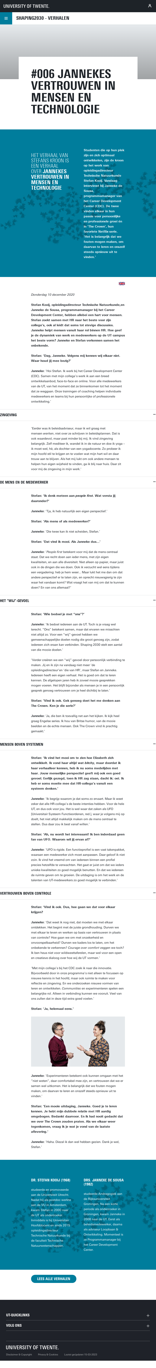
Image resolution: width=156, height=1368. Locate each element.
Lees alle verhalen (53, 1279)
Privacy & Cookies (48, 1354)
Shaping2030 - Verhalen (42, 18)
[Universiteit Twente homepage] (32, 1347)
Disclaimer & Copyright (19, 1354)
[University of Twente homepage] (26, 6)
